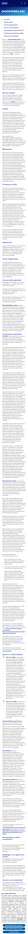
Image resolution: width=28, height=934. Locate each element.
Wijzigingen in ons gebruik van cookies (14, 33)
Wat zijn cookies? (8, 22)
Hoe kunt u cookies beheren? (11, 27)
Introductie (7, 19)
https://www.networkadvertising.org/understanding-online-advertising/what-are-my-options (13, 832)
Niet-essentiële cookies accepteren (14, 925)
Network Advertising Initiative (14, 628)
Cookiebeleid (20, 918)
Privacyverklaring (6, 651)
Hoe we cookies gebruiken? (11, 24)
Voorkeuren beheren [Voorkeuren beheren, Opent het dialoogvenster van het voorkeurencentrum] (14, 932)
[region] (14, 912)
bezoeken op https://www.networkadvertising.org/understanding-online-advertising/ (13, 631)
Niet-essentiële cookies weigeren (14, 928)
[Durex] (4, 3)
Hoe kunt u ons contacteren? (11, 36)
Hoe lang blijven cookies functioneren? (14, 30)
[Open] (21, 3)
